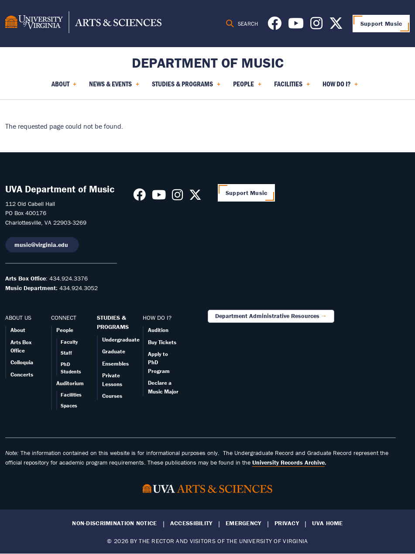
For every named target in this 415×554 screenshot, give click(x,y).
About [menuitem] (64, 86)
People (64, 330)
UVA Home (327, 523)
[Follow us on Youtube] (296, 25)
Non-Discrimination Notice (114, 523)
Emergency (243, 523)
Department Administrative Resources (267, 316)
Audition (158, 330)
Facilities (71, 394)
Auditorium (70, 383)
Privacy (286, 523)
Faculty (69, 342)
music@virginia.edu (42, 245)
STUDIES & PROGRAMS (113, 322)
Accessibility (191, 523)
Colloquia (21, 362)
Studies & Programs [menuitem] (186, 86)
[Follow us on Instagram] (316, 25)
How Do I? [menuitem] (340, 86)
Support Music (381, 23)
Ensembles (115, 363)
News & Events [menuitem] (114, 86)
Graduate (113, 351)
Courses (112, 396)
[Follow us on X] (336, 25)
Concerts (21, 374)
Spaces (69, 405)
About (17, 330)
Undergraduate (121, 339)
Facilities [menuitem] (292, 86)
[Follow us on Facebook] (274, 25)
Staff (66, 352)
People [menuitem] (247, 86)
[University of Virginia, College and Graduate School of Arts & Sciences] (83, 23)
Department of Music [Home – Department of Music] (208, 62)
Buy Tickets (162, 342)
